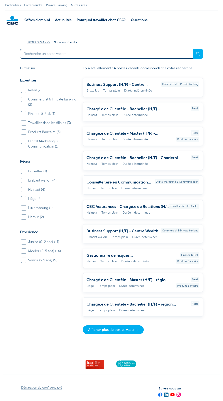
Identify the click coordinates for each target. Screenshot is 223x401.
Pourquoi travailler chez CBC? (101, 20)
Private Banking (56, 5)
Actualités (63, 20)
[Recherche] (198, 54)
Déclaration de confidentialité (41, 387)
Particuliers (13, 5)
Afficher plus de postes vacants (113, 330)
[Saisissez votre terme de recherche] (106, 54)
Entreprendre (33, 5)
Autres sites (79, 5)
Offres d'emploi (37, 20)
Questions (139, 20)
